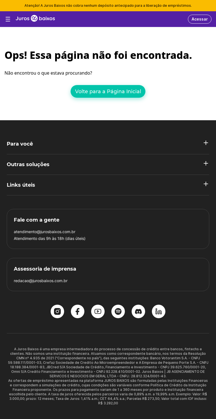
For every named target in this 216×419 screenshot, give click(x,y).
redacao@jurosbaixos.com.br (41, 280)
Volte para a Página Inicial (108, 91)
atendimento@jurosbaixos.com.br (44, 231)
